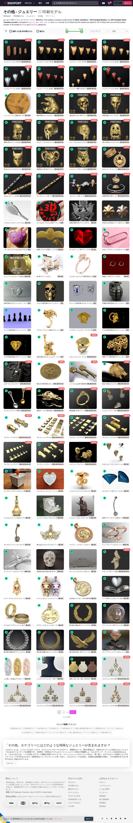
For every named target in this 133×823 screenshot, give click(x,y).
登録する (128, 3)
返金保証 (102, 806)
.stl (33, 22)
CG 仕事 (71, 806)
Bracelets (33, 25)
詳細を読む (11, 763)
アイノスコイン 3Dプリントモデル (113, 625)
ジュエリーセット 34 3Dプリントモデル (115, 411)
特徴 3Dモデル (28, 728)
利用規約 (102, 803)
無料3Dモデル (73, 789)
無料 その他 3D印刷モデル (21, 31)
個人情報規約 (104, 799)
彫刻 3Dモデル (15, 728)
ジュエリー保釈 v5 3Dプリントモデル (81, 89)
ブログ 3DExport (74, 803)
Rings (24, 25)
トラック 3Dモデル (91, 732)
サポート (102, 782)
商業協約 (102, 796)
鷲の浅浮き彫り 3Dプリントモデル (80, 652)
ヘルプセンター (105, 786)
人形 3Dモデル (27, 732)
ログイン (118, 3)
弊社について (12, 778)
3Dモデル (71, 782)
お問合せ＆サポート (108, 778)
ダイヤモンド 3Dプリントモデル (112, 491)
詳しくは (58, 819)
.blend (56, 22)
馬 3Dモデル (54, 728)
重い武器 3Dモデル (75, 732)
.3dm (41, 22)
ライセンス (103, 792)
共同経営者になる (74, 799)
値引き (41, 31)
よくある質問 (104, 789)
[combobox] (99, 31)
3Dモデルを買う (75, 778)
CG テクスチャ (73, 792)
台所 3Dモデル (41, 728)
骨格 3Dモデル (105, 732)
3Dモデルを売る (74, 796)
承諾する (89, 819)
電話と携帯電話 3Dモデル (83, 728)
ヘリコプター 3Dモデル (57, 732)
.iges (37, 22)
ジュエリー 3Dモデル (115, 728)
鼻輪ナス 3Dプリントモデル (111, 276)
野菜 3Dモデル (99, 728)
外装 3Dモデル (66, 728)
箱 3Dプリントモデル (44, 276)
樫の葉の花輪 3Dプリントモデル (80, 625)
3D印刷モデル (73, 786)
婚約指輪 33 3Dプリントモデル (79, 411)
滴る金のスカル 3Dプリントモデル (80, 115)
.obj (30, 22)
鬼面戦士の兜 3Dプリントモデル (47, 169)
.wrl (49, 22)
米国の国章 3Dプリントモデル (79, 223)
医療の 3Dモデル (41, 732)
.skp (45, 22)
